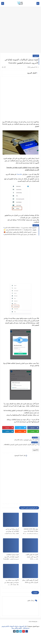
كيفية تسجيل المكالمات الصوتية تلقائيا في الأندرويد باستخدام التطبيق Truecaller (11, 557)
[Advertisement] (20, 30)
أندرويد (36, 56)
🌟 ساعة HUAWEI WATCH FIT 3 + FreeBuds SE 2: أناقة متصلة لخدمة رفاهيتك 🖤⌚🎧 (21, 230)
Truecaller (19, 174)
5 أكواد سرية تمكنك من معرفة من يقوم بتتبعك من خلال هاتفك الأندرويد (11, 582)
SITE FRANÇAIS (33, 621)
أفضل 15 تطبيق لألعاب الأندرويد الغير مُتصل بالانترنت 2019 (32, 557)
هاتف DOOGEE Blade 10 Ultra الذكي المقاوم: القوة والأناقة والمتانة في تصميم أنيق (21, 234)
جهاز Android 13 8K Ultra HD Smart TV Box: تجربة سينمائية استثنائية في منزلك (30, 531)
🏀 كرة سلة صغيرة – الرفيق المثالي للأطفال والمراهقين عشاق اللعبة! (21, 232)
